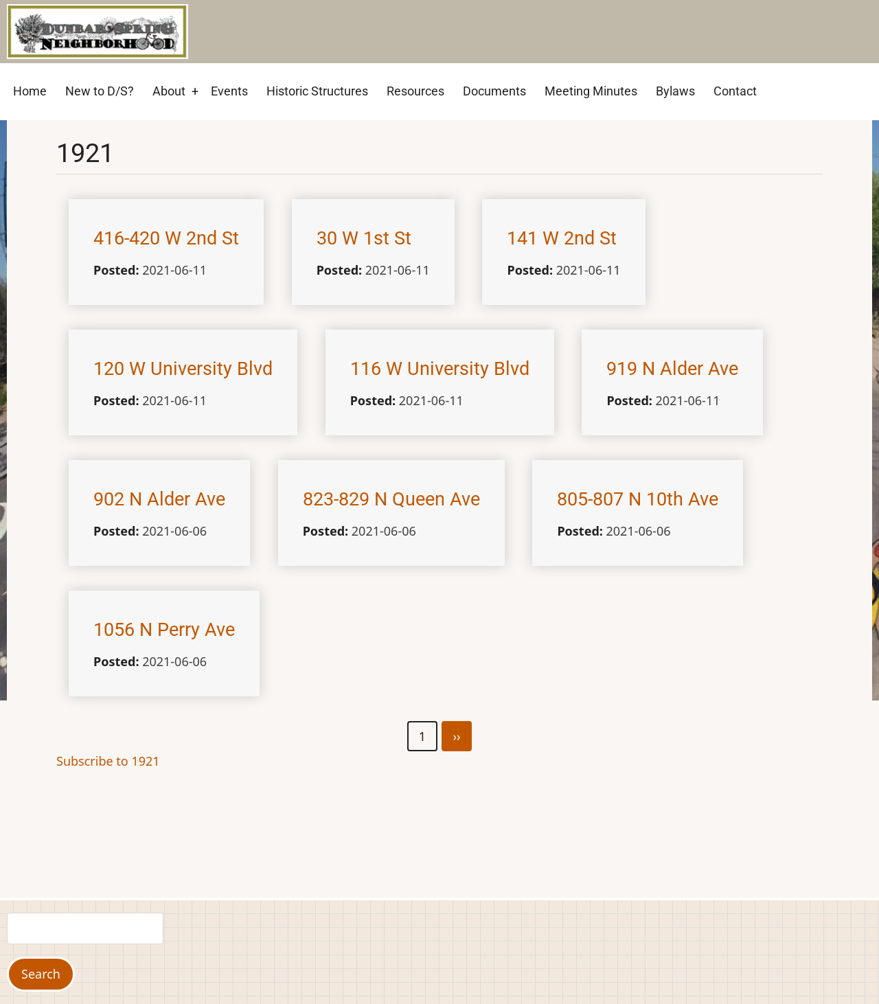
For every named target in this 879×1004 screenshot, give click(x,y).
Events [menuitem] (229, 91)
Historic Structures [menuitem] (317, 91)
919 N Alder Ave (672, 369)
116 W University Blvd (439, 369)
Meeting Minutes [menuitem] (591, 91)
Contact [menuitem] (735, 91)
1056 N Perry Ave (164, 630)
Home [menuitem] (30, 91)
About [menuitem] (168, 91)
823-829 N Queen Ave (391, 499)
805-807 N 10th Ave (637, 499)
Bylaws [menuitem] (675, 91)
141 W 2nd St (562, 238)
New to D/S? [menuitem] (99, 91)
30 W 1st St (364, 238)
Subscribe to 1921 (108, 761)
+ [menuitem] (195, 91)
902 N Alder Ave (159, 499)
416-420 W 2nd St (166, 238)
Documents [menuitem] (494, 91)
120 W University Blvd (183, 369)
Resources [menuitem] (415, 91)
